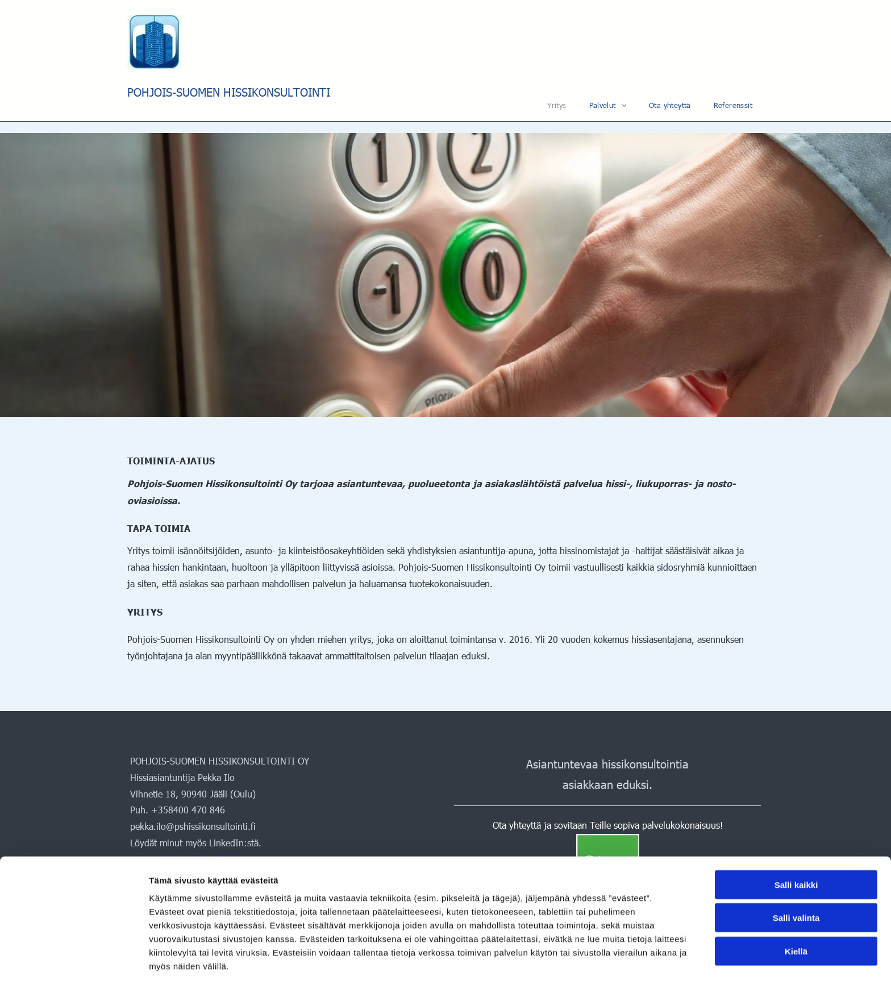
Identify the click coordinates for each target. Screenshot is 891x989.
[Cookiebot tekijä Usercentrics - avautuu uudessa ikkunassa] (73, 966)
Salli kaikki (796, 849)
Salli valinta (796, 882)
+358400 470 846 (188, 810)
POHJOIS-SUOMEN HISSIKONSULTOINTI (228, 91)
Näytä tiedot (607, 966)
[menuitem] (556, 105)
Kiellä (796, 915)
